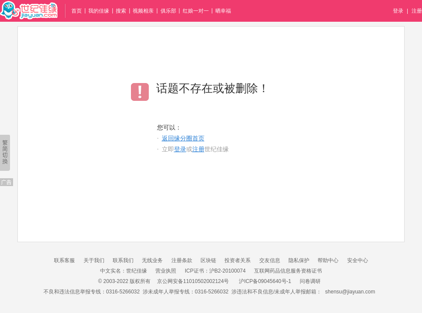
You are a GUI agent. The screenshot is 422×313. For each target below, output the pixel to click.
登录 (398, 11)
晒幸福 (223, 11)
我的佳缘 (98, 11)
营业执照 (165, 271)
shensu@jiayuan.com (350, 292)
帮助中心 (328, 260)
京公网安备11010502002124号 (193, 281)
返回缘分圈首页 (183, 138)
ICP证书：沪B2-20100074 (215, 271)
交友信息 (269, 260)
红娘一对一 (196, 11)
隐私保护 (298, 260)
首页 (76, 11)
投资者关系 (237, 260)
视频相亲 (143, 11)
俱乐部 (168, 11)
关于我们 (94, 260)
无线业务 (152, 260)
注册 (417, 11)
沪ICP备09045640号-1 (265, 281)
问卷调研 (310, 281)
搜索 (121, 11)
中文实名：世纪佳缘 (123, 271)
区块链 (208, 260)
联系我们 (123, 260)
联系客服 (64, 260)
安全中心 (357, 260)
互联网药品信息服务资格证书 (288, 271)
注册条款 (181, 260)
